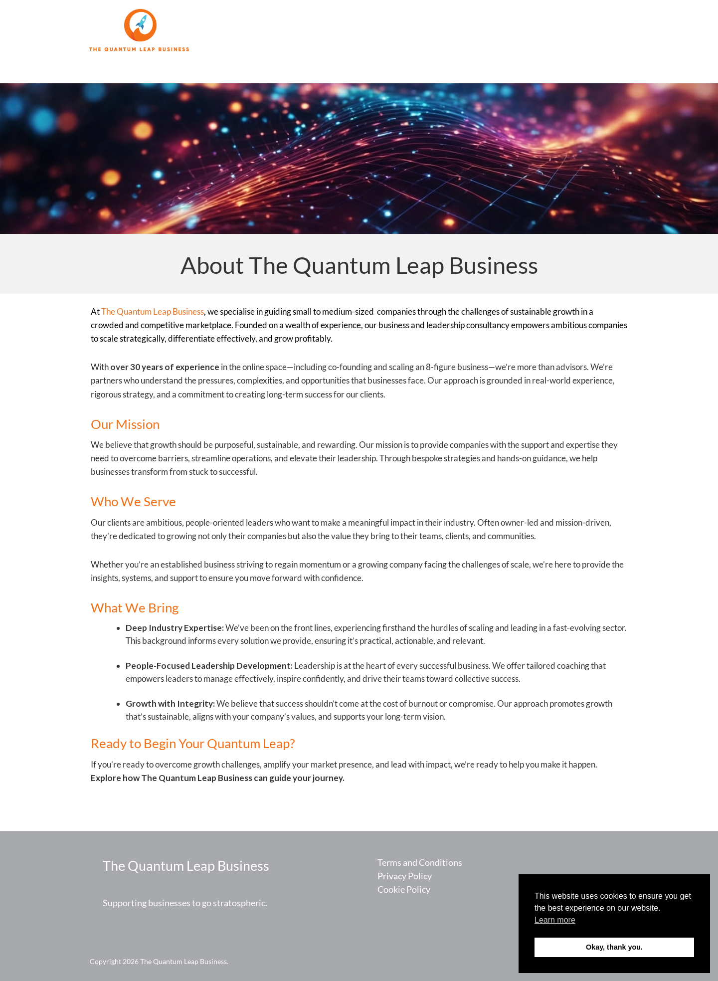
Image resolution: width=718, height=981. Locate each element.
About (557, 30)
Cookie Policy (403, 889)
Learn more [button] (555, 920)
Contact (599, 30)
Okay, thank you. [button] (614, 947)
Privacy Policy (404, 875)
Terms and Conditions (419, 862)
